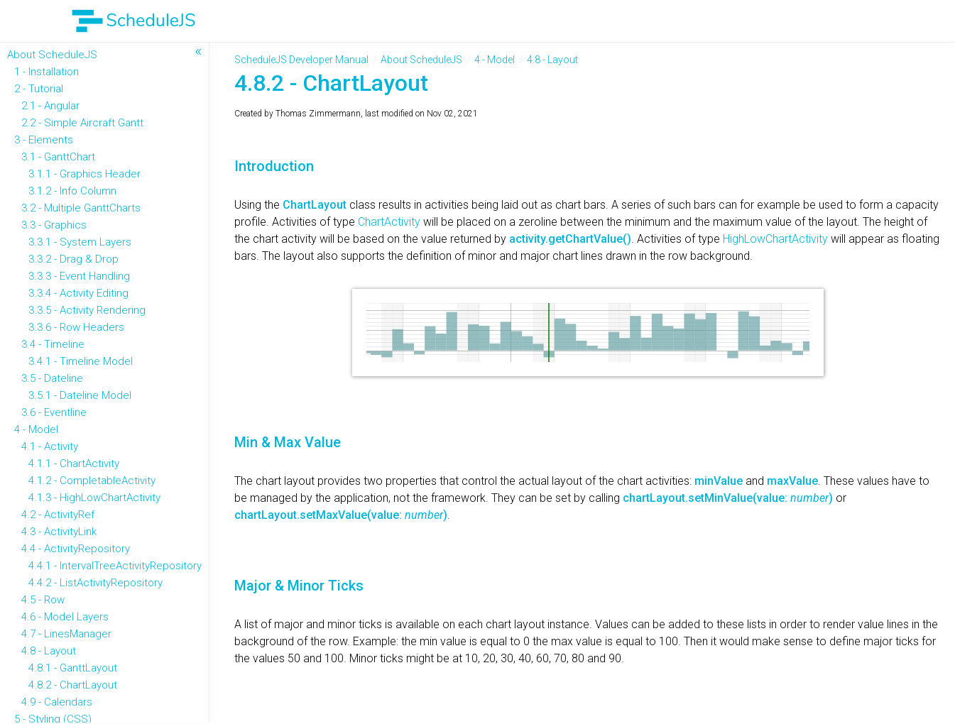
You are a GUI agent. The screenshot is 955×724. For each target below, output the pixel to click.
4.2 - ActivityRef (57, 514)
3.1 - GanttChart (58, 156)
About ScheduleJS (52, 54)
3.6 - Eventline (54, 412)
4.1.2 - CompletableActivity (91, 480)
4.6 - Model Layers (65, 616)
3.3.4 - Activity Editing (78, 293)
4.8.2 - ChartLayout (72, 685)
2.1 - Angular (50, 105)
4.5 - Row (43, 599)
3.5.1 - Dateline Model (79, 395)
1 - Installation (46, 71)
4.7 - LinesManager (66, 633)
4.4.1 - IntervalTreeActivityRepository (115, 565)
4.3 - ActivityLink (59, 531)
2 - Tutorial (38, 88)
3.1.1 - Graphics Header (84, 174)
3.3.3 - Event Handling (79, 276)
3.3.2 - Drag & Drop (73, 259)
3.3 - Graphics (54, 225)
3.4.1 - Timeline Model (80, 361)
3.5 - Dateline (52, 378)
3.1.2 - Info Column (72, 191)
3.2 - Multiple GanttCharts (81, 208)
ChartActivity (390, 222)
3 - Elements (43, 139)
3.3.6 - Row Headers (76, 327)
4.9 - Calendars (56, 702)
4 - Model (36, 429)
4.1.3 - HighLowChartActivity (94, 497)
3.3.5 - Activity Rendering (87, 310)
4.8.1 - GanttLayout (72, 668)
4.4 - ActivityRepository (75, 548)
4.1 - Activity (49, 446)
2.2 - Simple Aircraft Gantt (82, 122)
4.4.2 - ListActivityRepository (95, 582)
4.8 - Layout (48, 651)
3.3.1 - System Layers (79, 242)
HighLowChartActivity (777, 239)
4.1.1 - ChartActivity (73, 463)
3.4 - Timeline (52, 344)
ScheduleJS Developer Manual (301, 59)
